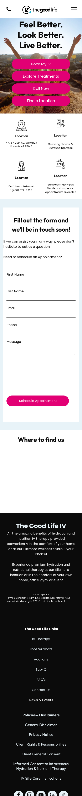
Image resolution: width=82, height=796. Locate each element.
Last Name (15, 291)
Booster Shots (41, 649)
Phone (11, 324)
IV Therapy (41, 639)
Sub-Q (41, 669)
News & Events (41, 700)
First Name (15, 274)
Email (10, 308)
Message (13, 341)
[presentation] (23, 376)
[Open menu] (74, 10)
